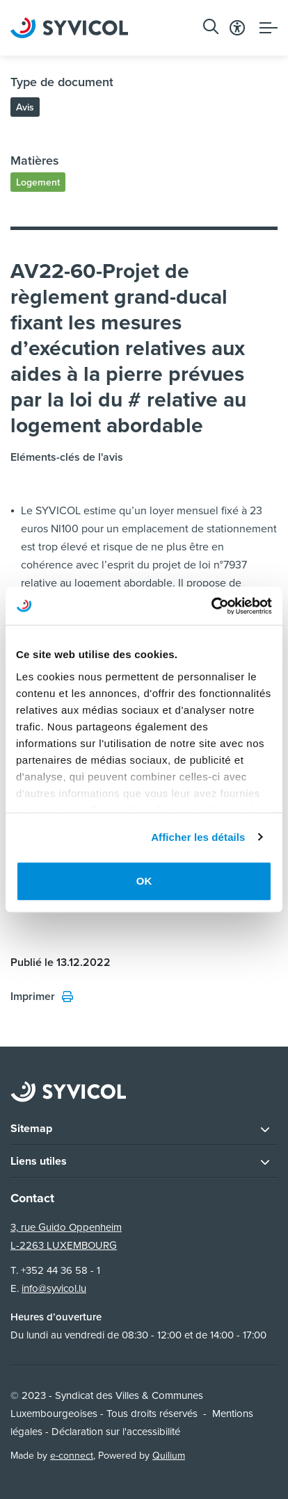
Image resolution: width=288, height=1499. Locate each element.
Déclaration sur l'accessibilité (115, 1431)
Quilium (168, 1455)
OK (144, 881)
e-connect (71, 1455)
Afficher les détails (198, 837)
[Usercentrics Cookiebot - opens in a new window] (211, 606)
